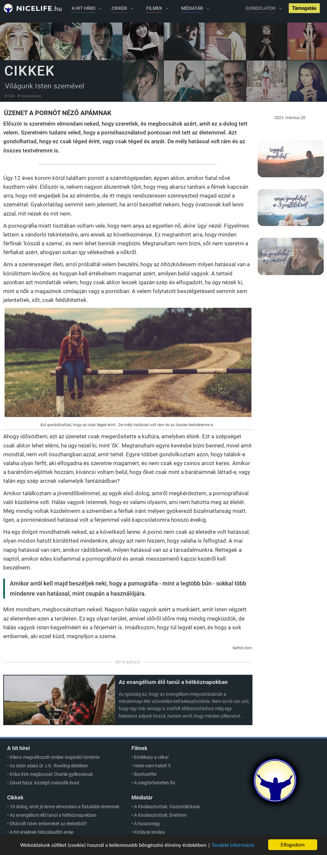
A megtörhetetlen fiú (154, 782)
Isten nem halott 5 (152, 765)
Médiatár (142, 797)
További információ (233, 845)
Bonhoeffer (145, 774)
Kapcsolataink (31, 96)
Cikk (11, 96)
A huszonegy (147, 823)
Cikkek (15, 797)
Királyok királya (149, 832)
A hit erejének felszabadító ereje (41, 832)
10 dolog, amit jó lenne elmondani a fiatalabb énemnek (64, 806)
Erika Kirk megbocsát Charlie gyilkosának (51, 774)
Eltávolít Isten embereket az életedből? (48, 823)
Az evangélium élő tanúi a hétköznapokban (173, 682)
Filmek (139, 748)
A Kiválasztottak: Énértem (160, 815)
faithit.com (242, 648)
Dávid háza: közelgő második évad (44, 782)
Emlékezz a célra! (151, 757)
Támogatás (304, 8)
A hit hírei (18, 748)
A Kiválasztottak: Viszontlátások (167, 806)
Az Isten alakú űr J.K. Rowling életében (49, 765)
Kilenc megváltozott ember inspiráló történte (54, 757)
